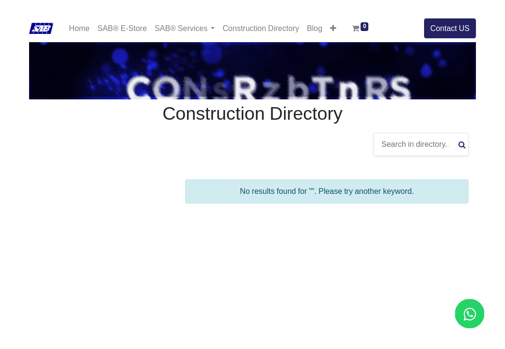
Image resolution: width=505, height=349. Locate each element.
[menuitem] (79, 28)
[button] (333, 28)
